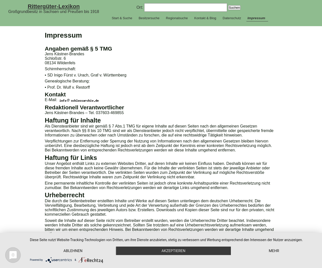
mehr (274, 251)
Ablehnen (73, 251)
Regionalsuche (177, 18)
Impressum (256, 18)
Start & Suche (122, 18)
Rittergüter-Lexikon (54, 6)
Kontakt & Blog (205, 18)
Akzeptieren (173, 251)
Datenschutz (232, 18)
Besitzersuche (149, 18)
